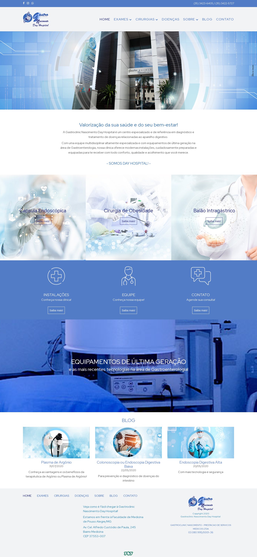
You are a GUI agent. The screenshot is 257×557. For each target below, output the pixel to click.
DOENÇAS (170, 19)
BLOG (207, 19)
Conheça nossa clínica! (56, 300)
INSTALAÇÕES (56, 294)
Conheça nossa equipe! (128, 300)
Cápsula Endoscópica (42, 210)
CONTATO (225, 19)
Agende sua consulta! (200, 300)
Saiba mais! (43, 221)
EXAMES (123, 19)
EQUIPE (128, 294)
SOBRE (190, 19)
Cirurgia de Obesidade (128, 210)
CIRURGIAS (147, 19)
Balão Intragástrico (214, 210)
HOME (105, 19)
